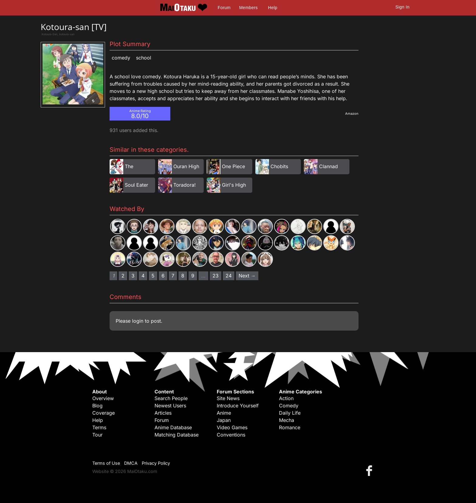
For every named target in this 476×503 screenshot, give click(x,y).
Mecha (286, 420)
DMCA (131, 463)
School (143, 58)
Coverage (103, 413)
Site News (228, 398)
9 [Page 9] (192, 276)
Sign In (403, 7)
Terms (99, 427)
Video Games (232, 427)
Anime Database (173, 427)
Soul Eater (136, 185)
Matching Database (177, 435)
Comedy (121, 58)
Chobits (279, 166)
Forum (224, 7)
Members (248, 7)
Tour (97, 435)
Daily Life (290, 413)
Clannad (328, 166)
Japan (224, 420)
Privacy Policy (156, 463)
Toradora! (184, 185)
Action (286, 398)
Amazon (352, 113)
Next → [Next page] (247, 276)
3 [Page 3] (132, 276)
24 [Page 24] (229, 276)
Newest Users (170, 406)
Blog (97, 406)
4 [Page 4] (142, 276)
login (137, 321)
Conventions (231, 435)
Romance (289, 427)
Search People (171, 398)
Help (272, 7)
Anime (224, 413)
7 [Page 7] (173, 276)
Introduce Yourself (238, 406)
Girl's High (234, 185)
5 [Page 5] (153, 276)
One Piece (233, 166)
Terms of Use (106, 463)
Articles (163, 413)
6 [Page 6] (163, 276)
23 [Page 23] (215, 276)
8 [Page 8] (182, 276)
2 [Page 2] (122, 276)
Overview (103, 398)
